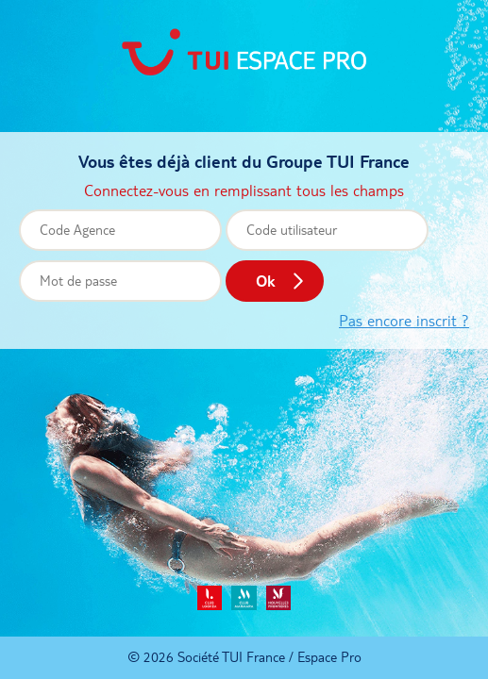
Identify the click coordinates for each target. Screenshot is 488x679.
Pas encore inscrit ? (404, 320)
